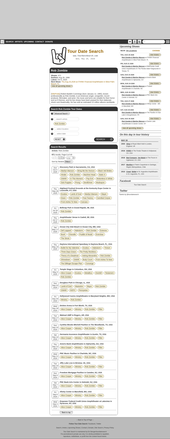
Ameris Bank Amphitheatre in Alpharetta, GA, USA (82, 344)
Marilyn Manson (67, 171)
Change (156, 51)
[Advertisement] (85, 19)
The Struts (65, 238)
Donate (49, 42)
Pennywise (83, 290)
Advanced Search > (61, 114)
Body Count (87, 260)
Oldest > (68, 162)
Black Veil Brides (105, 171)
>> (63, 158)
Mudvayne (100, 182)
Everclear (99, 234)
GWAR (64, 179)
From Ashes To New (69, 202)
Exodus (64, 194)
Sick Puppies (66, 182)
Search (10, 42)
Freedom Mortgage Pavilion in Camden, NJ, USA (81, 373)
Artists (19, 42)
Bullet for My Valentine (70, 248)
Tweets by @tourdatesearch (129, 194)
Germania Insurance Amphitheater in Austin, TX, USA (83, 334)
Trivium (107, 248)
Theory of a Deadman (70, 256)
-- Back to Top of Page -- (85, 420)
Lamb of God (76, 194)
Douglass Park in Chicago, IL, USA (75, 283)
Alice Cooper (66, 273)
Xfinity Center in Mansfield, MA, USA (76, 392)
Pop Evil (89, 179)
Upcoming (29, 42)
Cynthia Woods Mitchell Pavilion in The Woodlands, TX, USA (86, 325)
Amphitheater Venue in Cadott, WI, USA (77, 217)
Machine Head (89, 175)
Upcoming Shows (74, 428)
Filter (100, 309)
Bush (63, 234)
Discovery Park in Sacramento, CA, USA (77, 167)
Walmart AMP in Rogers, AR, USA (74, 315)
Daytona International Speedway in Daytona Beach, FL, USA (86, 244)
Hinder (63, 175)
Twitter (98, 424)
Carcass (84, 202)
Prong (77, 182)
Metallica (88, 273)
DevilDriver (88, 182)
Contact (39, 42)
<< (53, 158)
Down (63, 198)
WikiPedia (56, 94)
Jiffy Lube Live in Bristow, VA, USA (75, 363)
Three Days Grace (68, 252)
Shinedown (65, 260)
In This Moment (76, 179)
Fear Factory (88, 198)
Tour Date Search (140, 185)
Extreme (103, 230)
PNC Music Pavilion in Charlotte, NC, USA (78, 353)
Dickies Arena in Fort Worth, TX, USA (76, 306)
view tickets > (155, 55)
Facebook (91, 424)
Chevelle (72, 234)
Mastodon (79, 286)
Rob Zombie (64, 151)
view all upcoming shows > (62, 86)
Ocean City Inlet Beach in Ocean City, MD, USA (80, 227)
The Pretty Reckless (87, 252)
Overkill (98, 273)
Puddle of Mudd (85, 234)
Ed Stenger (92, 432)
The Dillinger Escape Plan (71, 263)
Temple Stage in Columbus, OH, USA (76, 269)
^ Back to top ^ (66, 412)
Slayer (104, 194)
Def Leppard (66, 230)
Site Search (99, 428)
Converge (90, 263)
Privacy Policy (109, 428)
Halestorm (79, 230)
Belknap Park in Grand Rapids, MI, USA (77, 208)
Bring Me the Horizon (86, 171)
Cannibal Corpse (103, 198)
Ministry (64, 300)
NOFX (72, 290)
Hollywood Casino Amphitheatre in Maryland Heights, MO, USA (87, 296)
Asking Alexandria (89, 256)
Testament (109, 273)
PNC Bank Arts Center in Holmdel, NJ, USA (78, 382)
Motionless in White (104, 179)
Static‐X (102, 175)
